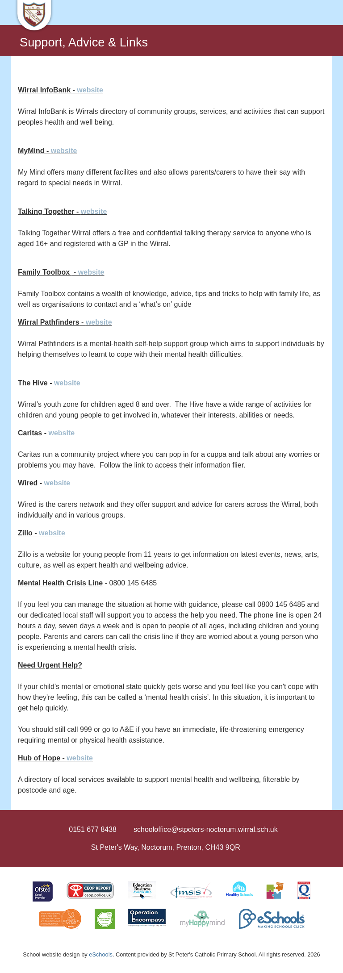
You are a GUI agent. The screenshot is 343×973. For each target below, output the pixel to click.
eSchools (101, 954)
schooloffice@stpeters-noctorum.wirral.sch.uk (206, 829)
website (90, 90)
